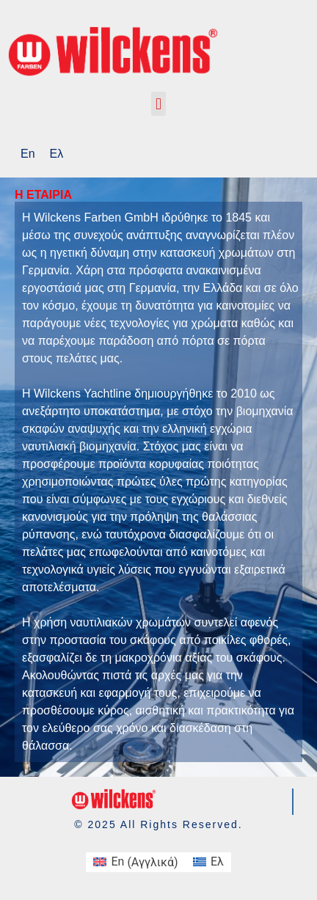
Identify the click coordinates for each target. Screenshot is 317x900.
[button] (158, 104)
